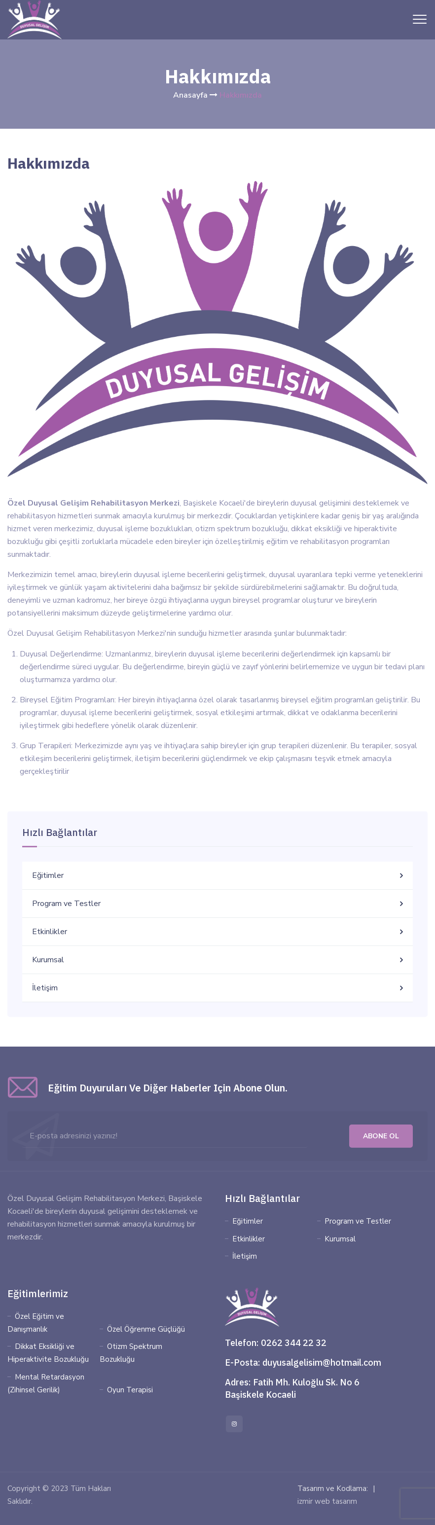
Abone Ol (381, 1136)
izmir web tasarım (327, 1501)
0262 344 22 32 (293, 1342)
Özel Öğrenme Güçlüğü (146, 1329)
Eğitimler (48, 875)
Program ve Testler (66, 903)
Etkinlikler (49, 931)
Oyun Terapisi (130, 1390)
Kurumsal (48, 959)
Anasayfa (190, 95)
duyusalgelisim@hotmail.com (321, 1362)
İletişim (45, 987)
